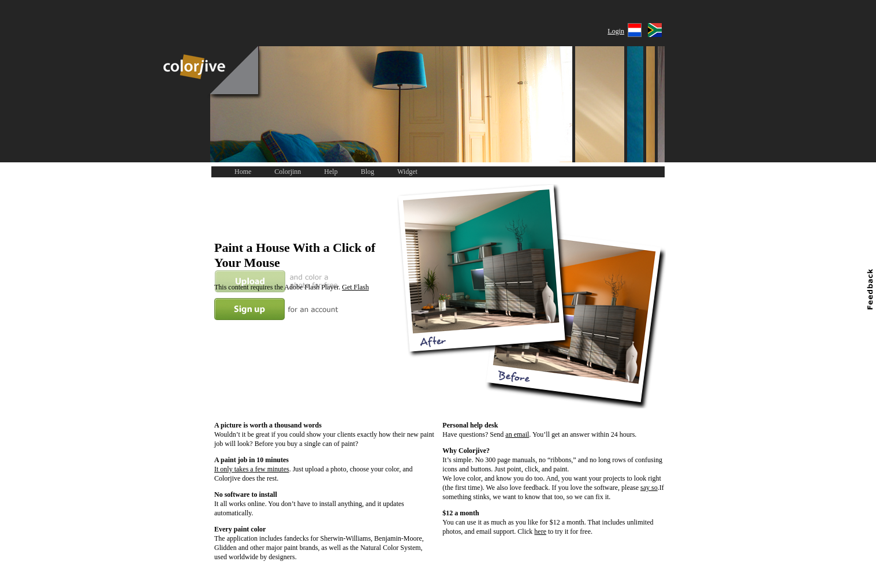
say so (649, 488)
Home (242, 172)
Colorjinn (287, 172)
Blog (367, 172)
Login (615, 31)
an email (517, 434)
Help (330, 172)
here (540, 531)
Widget (407, 172)
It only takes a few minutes (251, 469)
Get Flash (355, 287)
